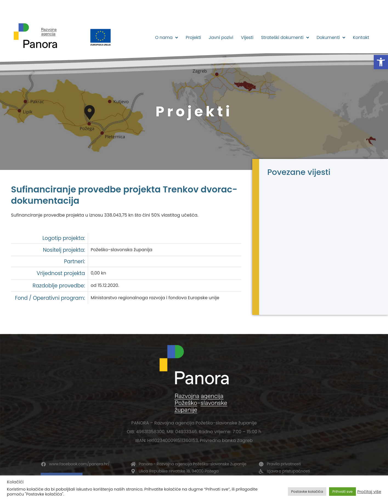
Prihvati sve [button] (342, 491)
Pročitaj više (369, 491)
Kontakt (361, 37)
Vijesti (247, 37)
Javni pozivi (221, 37)
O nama (166, 38)
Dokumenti (330, 38)
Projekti (193, 37)
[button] (381, 62)
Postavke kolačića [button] (307, 491)
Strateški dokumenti (285, 38)
